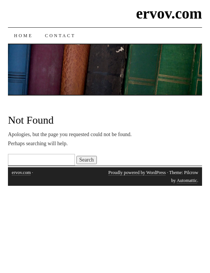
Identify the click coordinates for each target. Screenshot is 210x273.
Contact (60, 35)
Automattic (187, 180)
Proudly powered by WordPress (137, 172)
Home (23, 35)
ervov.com (169, 13)
